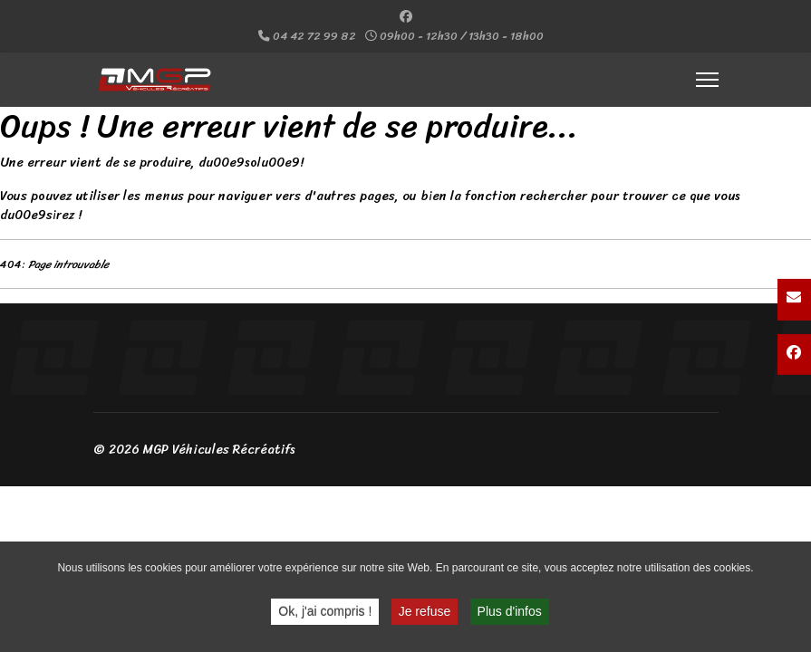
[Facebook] (406, 16)
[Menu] (707, 80)
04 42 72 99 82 (314, 36)
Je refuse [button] (425, 614)
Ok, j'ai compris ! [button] (325, 614)
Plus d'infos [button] (510, 614)
